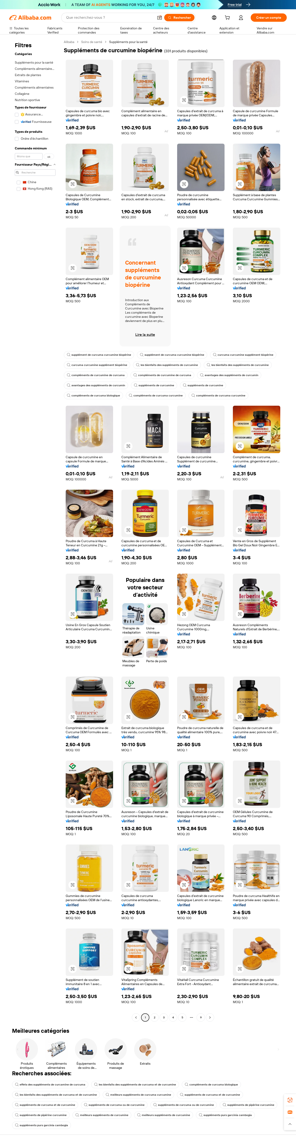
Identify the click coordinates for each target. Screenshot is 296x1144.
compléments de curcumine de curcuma (96, 375)
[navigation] (35, 530)
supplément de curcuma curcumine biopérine (99, 355)
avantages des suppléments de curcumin (229, 375)
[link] (290, 1100)
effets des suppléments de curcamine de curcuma (50, 1084)
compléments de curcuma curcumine (156, 395)
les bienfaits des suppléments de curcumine (167, 365)
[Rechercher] (179, 17)
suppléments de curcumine (154, 385)
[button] (159, 17)
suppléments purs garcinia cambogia (225, 1115)
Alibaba (69, 42)
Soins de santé (91, 42)
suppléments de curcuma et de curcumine (210, 1095)
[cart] (228, 18)
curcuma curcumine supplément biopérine (243, 355)
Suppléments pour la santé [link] (128, 42)
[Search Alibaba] (109, 17)
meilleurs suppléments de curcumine (101, 1115)
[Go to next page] (210, 1017)
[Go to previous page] (136, 1017)
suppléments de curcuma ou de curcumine (114, 1105)
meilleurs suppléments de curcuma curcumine (138, 1095)
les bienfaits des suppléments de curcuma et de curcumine (135, 1084)
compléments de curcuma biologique (93, 395)
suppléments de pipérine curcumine (248, 1105)
